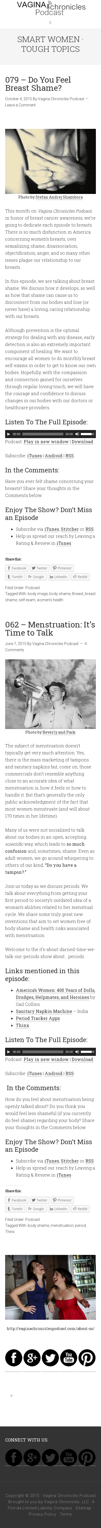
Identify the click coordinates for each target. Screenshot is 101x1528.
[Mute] (77, 434)
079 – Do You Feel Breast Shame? (38, 83)
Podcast (32, 588)
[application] (50, 434)
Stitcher (70, 529)
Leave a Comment (20, 105)
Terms (66, 1514)
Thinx (22, 1025)
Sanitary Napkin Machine (44, 1011)
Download (82, 441)
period (80, 1225)
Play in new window (46, 441)
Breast (77, 594)
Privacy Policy (43, 1514)
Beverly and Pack (59, 732)
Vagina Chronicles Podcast (51, 8)
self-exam (27, 600)
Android (53, 455)
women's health (50, 600)
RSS (69, 455)
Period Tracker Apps (38, 1018)
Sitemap (83, 1508)
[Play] (8, 434)
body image (38, 594)
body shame (60, 594)
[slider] (42, 434)
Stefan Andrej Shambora (59, 197)
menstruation (62, 1225)
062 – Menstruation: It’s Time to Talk (50, 628)
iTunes (34, 455)
